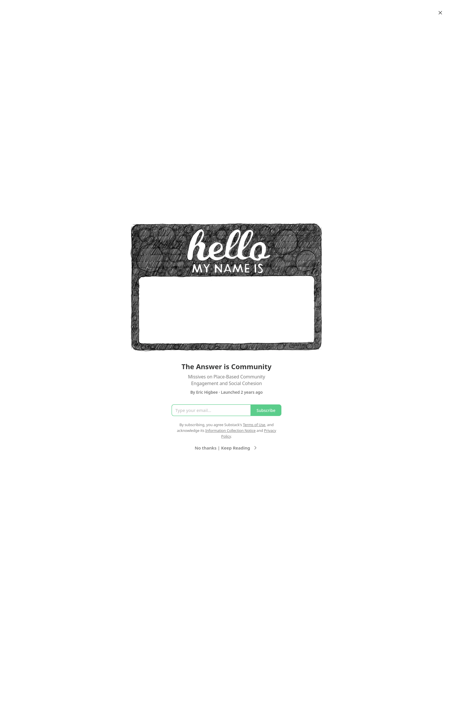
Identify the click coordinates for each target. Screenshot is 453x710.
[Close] (440, 13)
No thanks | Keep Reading (226, 448)
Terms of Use (254, 424)
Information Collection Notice (230, 430)
